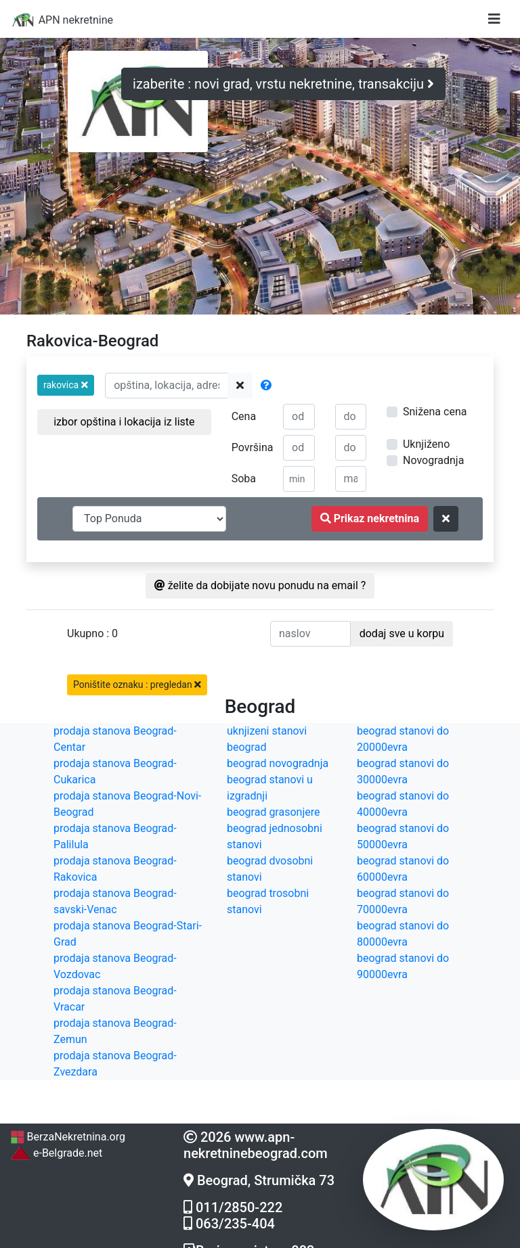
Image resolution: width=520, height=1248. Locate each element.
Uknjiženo (426, 444)
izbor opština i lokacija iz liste (123, 421)
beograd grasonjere (273, 812)
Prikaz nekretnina (369, 518)
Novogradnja (433, 460)
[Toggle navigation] (494, 19)
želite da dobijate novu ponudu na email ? (260, 585)
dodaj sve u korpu (402, 633)
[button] (65, 385)
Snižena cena (435, 411)
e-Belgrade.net (56, 1153)
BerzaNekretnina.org (67, 1136)
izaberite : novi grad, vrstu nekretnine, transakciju (283, 84)
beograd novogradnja (277, 763)
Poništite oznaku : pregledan (137, 684)
